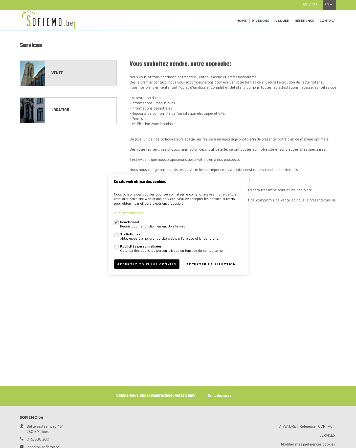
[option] (178, 67)
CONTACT (327, 20)
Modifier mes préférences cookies (308, 444)
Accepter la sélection (211, 264)
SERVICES (310, 4)
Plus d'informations (128, 213)
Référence (304, 20)
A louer (281, 20)
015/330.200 (38, 439)
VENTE (57, 147)
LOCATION (60, 184)
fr (328, 4)
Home (242, 20)
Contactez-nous (219, 395)
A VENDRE (260, 20)
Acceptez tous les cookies (146, 264)
